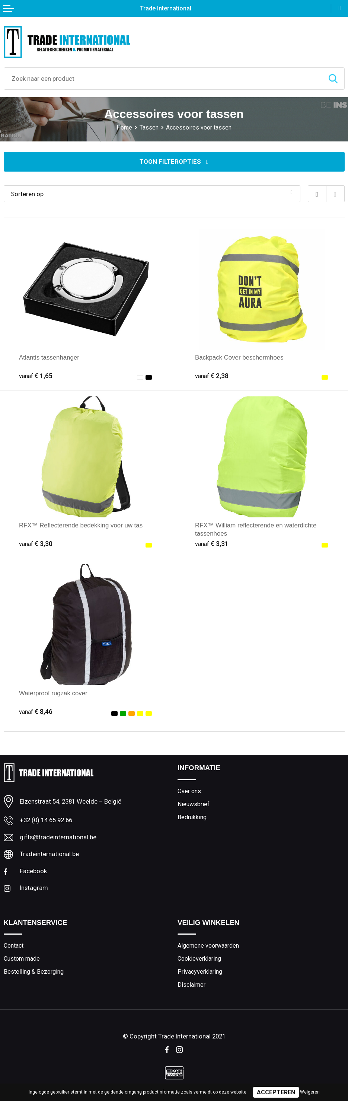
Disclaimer (191, 984)
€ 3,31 (212, 544)
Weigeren (310, 1092)
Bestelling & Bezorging (34, 971)
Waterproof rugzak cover (53, 693)
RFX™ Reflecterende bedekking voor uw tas (81, 525)
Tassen (149, 127)
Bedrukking (192, 817)
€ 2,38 (212, 376)
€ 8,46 (35, 711)
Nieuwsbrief (194, 804)
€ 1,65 (35, 376)
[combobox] (163, 78)
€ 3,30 (35, 544)
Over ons (189, 791)
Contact (13, 945)
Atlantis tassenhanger (49, 357)
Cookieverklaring (199, 958)
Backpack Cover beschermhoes (239, 357)
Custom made (22, 958)
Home (124, 127)
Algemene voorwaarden (208, 945)
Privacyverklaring (200, 971)
